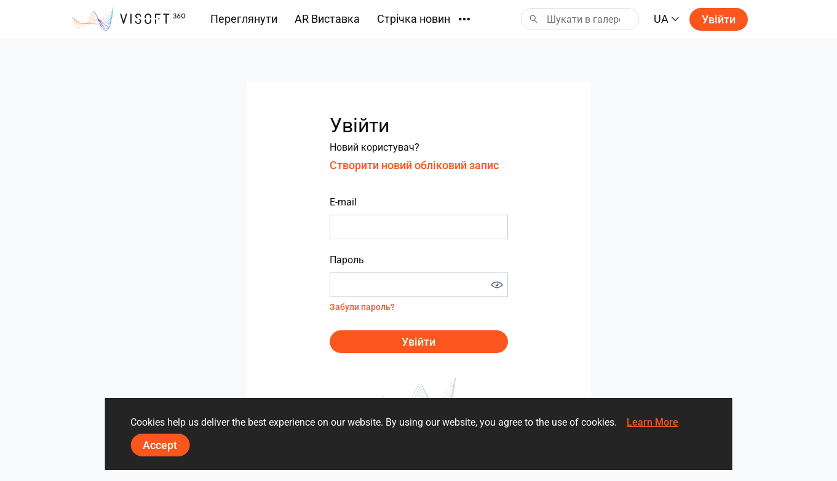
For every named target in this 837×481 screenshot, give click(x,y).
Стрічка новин (413, 18)
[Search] (580, 19)
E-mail (343, 202)
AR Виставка (327, 18)
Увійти (719, 19)
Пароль (347, 260)
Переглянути (243, 18)
